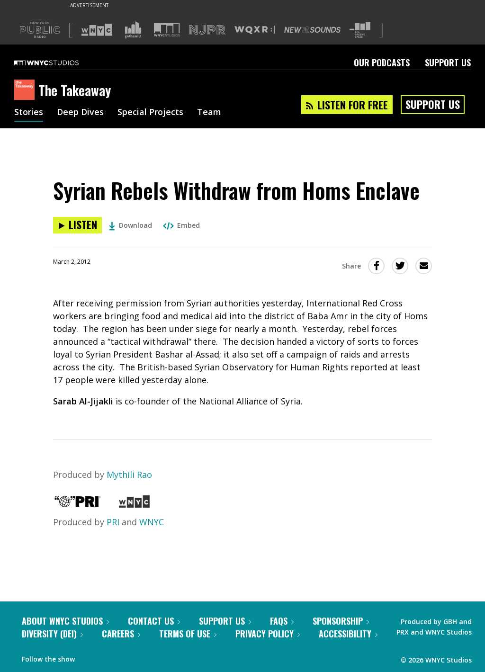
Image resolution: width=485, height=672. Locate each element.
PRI (113, 522)
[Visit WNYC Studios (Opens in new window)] (167, 29)
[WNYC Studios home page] (58, 62)
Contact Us (154, 621)
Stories (28, 112)
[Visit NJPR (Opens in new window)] (207, 30)
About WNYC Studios (65, 621)
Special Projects (150, 112)
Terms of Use (187, 633)
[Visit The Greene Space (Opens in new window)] (360, 30)
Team (209, 112)
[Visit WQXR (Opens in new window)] (254, 30)
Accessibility (348, 633)
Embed (181, 225)
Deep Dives (80, 112)
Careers (121, 633)
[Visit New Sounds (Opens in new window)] (312, 30)
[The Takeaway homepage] (26, 90)
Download (130, 225)
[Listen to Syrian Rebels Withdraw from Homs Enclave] (77, 225)
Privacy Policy (267, 633)
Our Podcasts (382, 62)
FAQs (282, 621)
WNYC (151, 522)
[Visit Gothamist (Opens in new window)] (133, 29)
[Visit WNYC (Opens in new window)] (96, 30)
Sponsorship (341, 621)
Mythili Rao (129, 474)
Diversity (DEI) (52, 633)
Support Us (448, 62)
